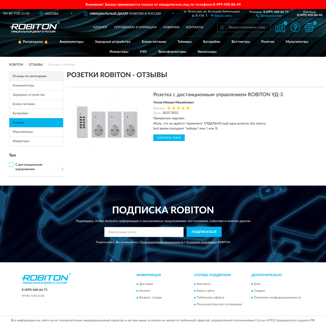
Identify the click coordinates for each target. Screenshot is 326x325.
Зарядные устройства (112, 41)
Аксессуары (207, 51)
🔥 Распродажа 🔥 (33, 41)
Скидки (259, 290)
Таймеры (184, 41)
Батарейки (211, 41)
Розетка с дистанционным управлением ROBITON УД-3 (218, 94)
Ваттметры (241, 41)
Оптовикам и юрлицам (135, 27)
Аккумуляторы (72, 41)
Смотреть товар (169, 137)
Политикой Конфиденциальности (161, 242)
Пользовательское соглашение (219, 304)
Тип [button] (12, 155)
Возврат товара (150, 297)
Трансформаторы (172, 51)
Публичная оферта (210, 297)
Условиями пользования (201, 242)
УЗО (143, 51)
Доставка (146, 284)
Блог (257, 284)
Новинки (171, 27)
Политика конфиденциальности (277, 297)
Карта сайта (205, 290)
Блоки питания (154, 41)
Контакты (195, 27)
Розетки (267, 41)
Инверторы (119, 51)
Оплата (144, 290)
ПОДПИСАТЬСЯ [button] (204, 232)
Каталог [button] (100, 27)
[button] (269, 15)
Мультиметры (297, 41)
